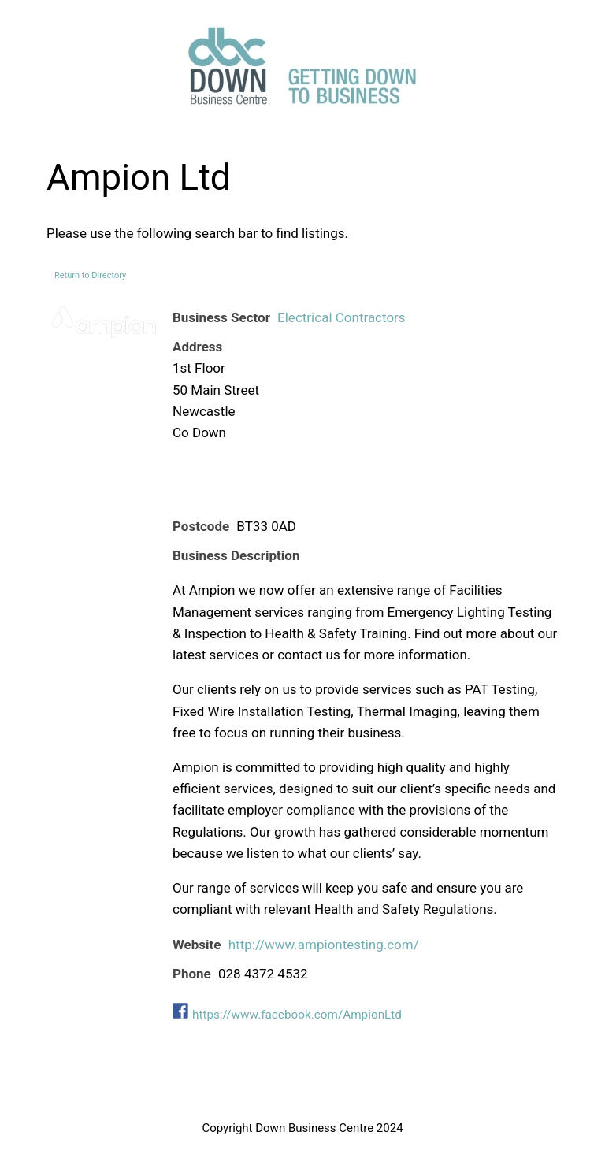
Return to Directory (90, 275)
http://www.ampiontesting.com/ (323, 944)
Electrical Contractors (341, 317)
